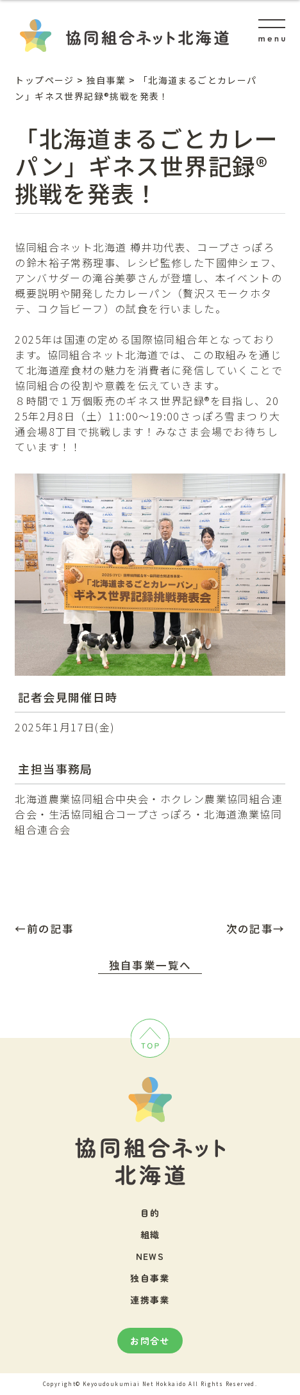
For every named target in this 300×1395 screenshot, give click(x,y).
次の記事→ (255, 928)
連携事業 (150, 1299)
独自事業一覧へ (150, 965)
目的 (150, 1212)
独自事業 (150, 1277)
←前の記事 (44, 928)
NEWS (150, 1256)
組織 (150, 1234)
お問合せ (150, 1340)
